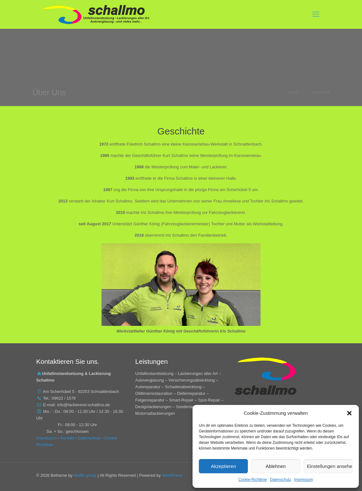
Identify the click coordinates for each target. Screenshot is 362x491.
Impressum (303, 479)
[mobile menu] (315, 14)
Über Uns (321, 92)
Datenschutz (280, 479)
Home (293, 92)
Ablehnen (275, 466)
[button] (349, 413)
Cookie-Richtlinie (252, 479)
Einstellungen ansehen (330, 466)
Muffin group (85, 475)
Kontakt (67, 438)
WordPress (172, 475)
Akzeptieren (223, 466)
